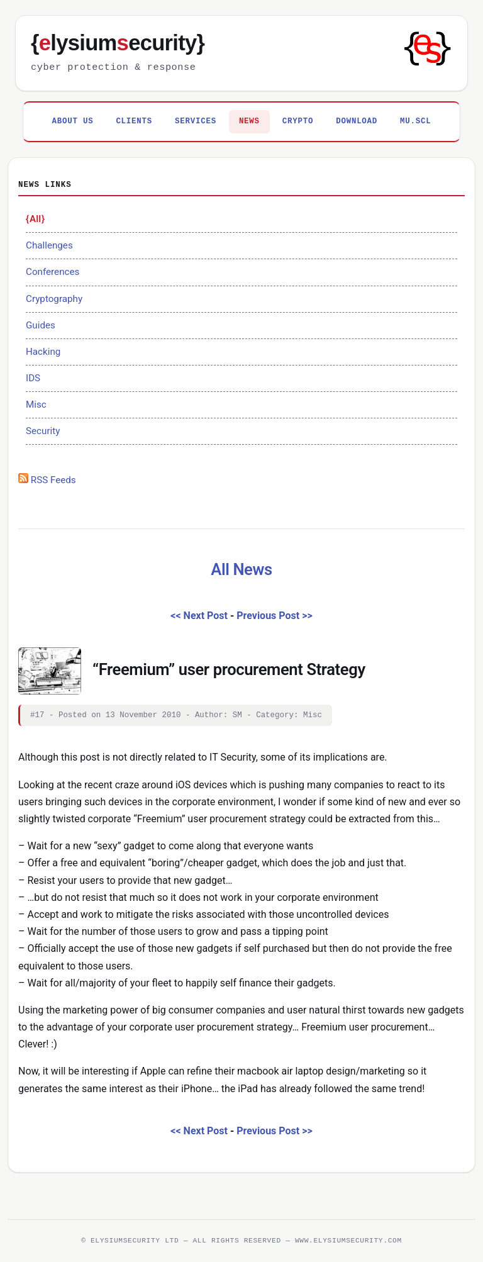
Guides (40, 325)
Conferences (52, 271)
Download (356, 121)
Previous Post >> (274, 616)
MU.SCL (415, 121)
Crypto (297, 121)
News (249, 121)
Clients (134, 121)
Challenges (49, 245)
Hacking (43, 351)
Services (195, 121)
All (35, 219)
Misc (36, 404)
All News (241, 569)
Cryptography (54, 298)
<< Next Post (199, 616)
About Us (73, 121)
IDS (33, 378)
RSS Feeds (47, 480)
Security (43, 431)
